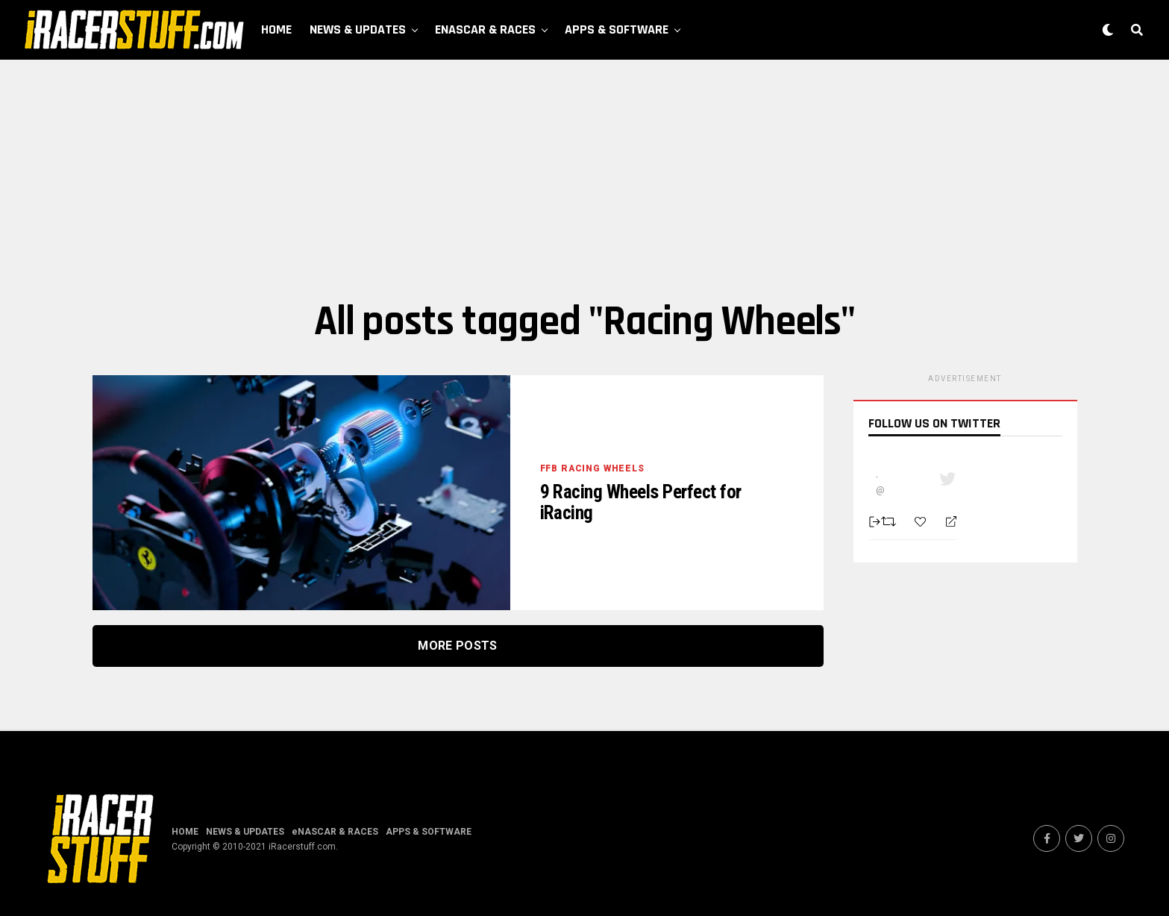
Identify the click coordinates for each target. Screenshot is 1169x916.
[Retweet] (890, 521)
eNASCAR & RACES (485, 29)
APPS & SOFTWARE (616, 29)
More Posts (457, 646)
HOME (276, 29)
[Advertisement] (584, 179)
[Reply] (944, 522)
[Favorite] (922, 522)
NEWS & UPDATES (358, 29)
